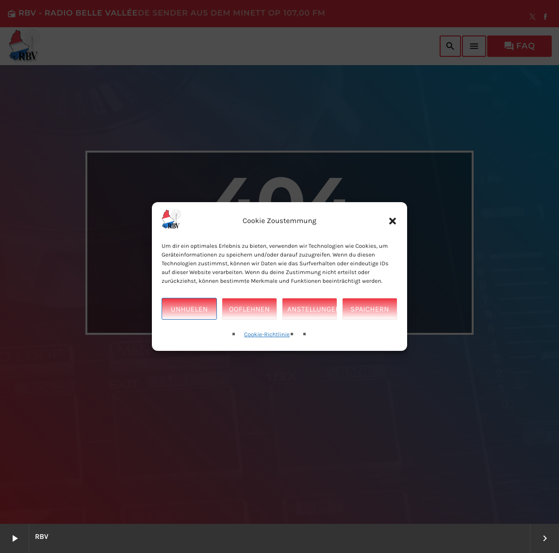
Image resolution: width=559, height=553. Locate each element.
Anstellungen (312, 313)
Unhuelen (189, 313)
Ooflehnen (249, 313)
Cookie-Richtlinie (267, 339)
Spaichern (369, 313)
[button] (392, 225)
